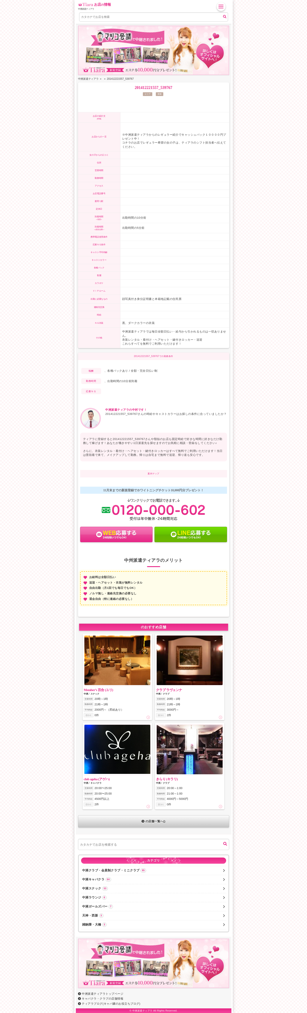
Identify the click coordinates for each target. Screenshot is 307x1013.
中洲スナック (153, 888)
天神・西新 (153, 915)
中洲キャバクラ (153, 879)
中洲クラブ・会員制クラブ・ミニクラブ (153, 870)
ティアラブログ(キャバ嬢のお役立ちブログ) (109, 1003)
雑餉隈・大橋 (153, 924)
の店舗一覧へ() (153, 821)
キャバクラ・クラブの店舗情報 (101, 998)
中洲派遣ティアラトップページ (101, 993)
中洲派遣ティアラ (142, 1010)
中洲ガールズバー (153, 906)
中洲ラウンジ (153, 897)
